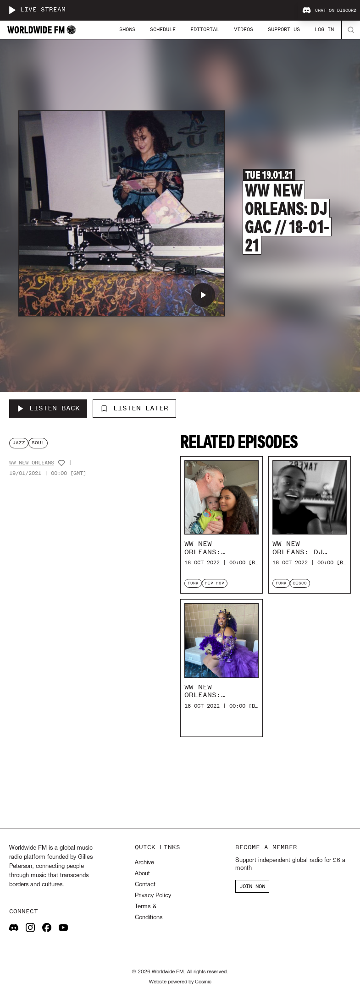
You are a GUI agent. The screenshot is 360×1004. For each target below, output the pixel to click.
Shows (127, 29)
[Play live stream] (12, 10)
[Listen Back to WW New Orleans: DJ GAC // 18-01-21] (48, 408)
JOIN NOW (252, 886)
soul (38, 443)
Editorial (204, 29)
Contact (145, 884)
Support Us (284, 29)
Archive (144, 862)
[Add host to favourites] (61, 463)
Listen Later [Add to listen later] (134, 408)
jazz (18, 443)
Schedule (163, 29)
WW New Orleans (31, 463)
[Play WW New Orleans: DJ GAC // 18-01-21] (203, 295)
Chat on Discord (329, 10)
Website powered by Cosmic (180, 982)
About (142, 873)
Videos (243, 29)
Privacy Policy (153, 895)
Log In (324, 29)
